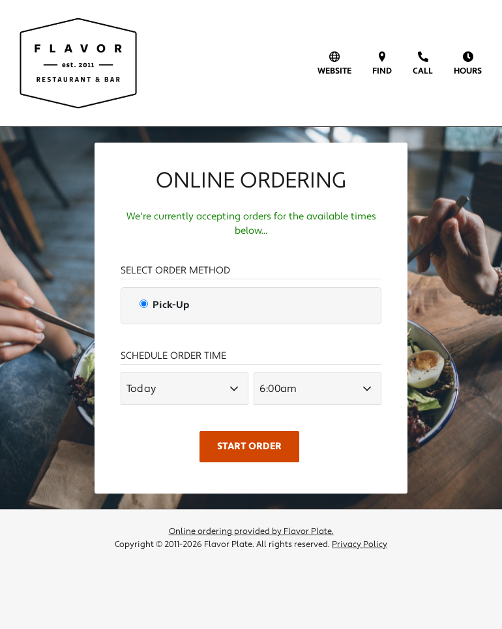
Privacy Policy (359, 544)
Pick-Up (164, 305)
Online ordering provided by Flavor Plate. (251, 531)
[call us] (422, 63)
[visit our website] (334, 63)
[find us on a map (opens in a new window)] (382, 63)
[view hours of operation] (467, 63)
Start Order (249, 446)
